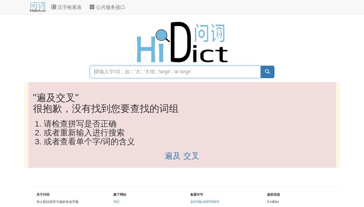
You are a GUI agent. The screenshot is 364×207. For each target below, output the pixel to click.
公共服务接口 (107, 7)
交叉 (191, 155)
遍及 (174, 155)
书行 (116, 202)
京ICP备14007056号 (205, 202)
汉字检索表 (66, 7)
